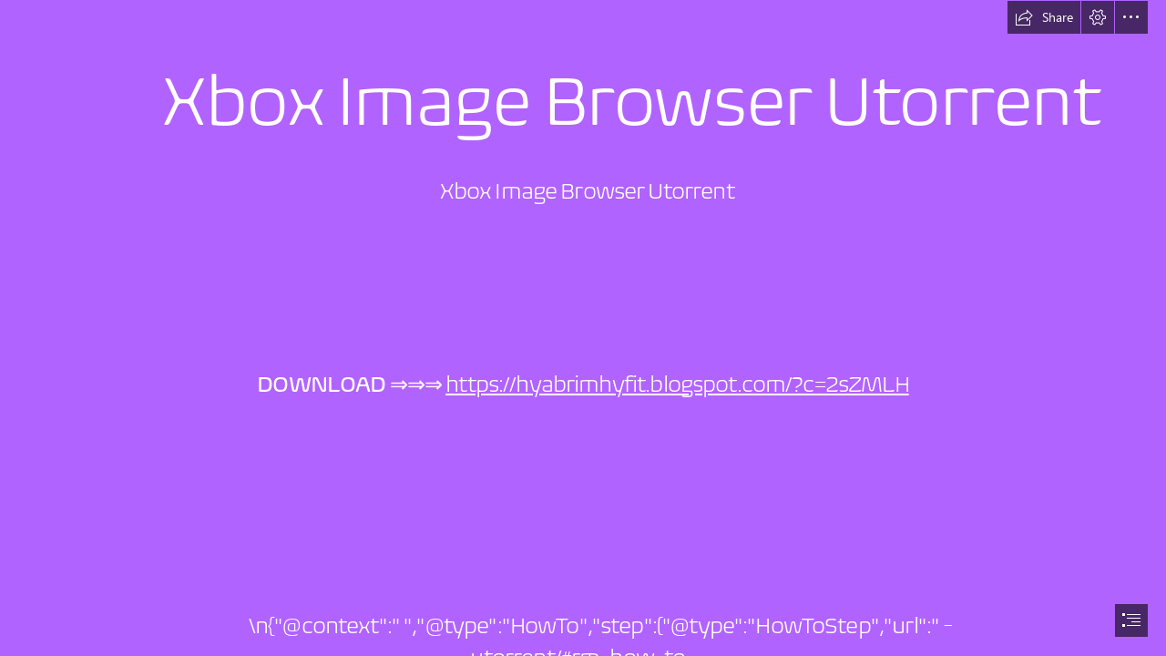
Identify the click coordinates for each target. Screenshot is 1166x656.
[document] (583, 328)
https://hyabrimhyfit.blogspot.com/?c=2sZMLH (676, 384)
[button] (1043, 17)
